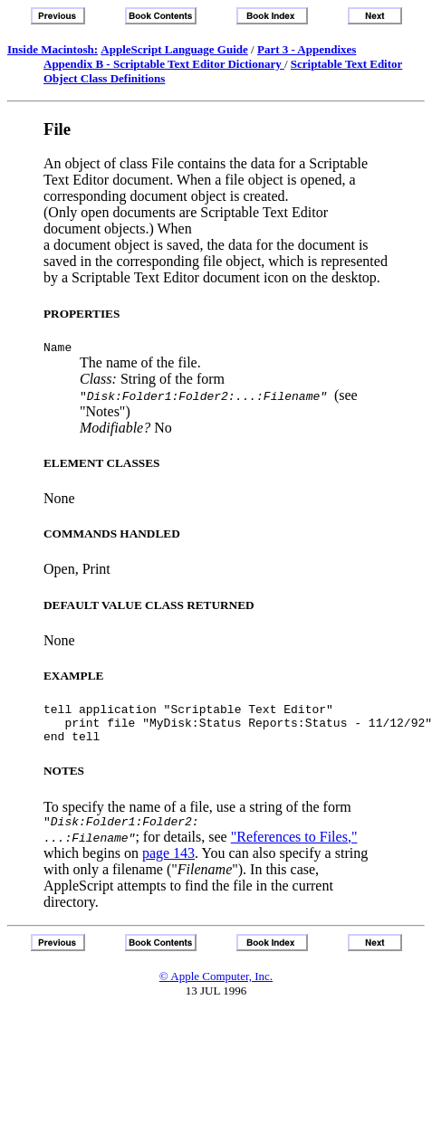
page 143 (168, 866)
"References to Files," (294, 850)
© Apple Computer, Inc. (216, 989)
